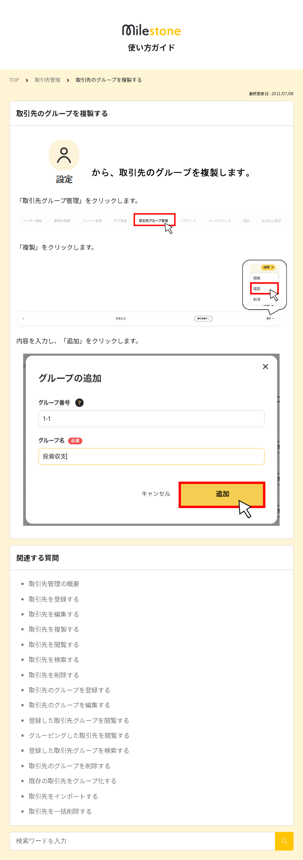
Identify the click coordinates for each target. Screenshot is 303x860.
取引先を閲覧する (54, 644)
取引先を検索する (54, 659)
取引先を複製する (54, 629)
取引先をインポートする (63, 796)
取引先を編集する (54, 614)
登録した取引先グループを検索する (79, 750)
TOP (14, 79)
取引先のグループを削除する (69, 765)
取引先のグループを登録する (69, 689)
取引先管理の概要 (54, 583)
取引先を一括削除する (60, 811)
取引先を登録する (54, 599)
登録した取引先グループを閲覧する (79, 720)
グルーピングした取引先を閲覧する (79, 735)
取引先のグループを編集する (69, 704)
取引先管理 (47, 79)
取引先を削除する (54, 674)
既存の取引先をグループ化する (73, 780)
